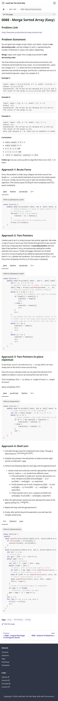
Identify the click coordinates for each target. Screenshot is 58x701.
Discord (5, 680)
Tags (3, 659)
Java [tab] (5, 191)
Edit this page (8, 624)
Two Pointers (18, 620)
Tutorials (5, 652)
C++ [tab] (32, 191)
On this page (8, 14)
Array (9, 620)
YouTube (6, 684)
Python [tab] (13, 191)
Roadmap (5, 662)
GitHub (5, 677)
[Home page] (4, 9)
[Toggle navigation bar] (3, 3)
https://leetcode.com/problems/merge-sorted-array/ (22, 32)
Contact (5, 687)
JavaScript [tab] (23, 191)
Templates (6, 665)
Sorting (27, 620)
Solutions (5, 655)
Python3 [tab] (13, 521)
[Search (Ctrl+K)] (54, 3)
